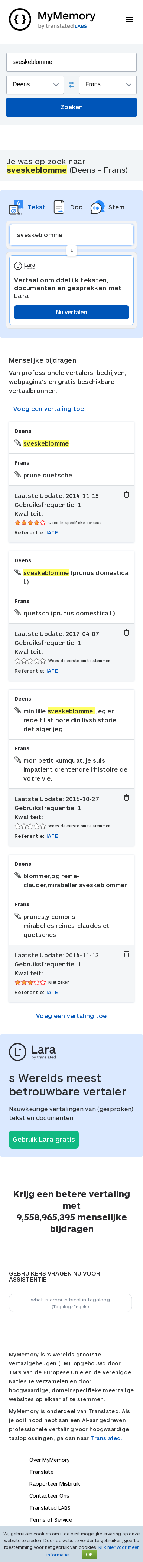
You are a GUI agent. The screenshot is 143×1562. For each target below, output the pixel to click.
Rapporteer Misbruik (54, 1483)
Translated (50, 1507)
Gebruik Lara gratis (44, 1139)
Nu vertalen (71, 312)
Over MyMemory (49, 1460)
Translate (41, 1472)
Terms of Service (50, 1519)
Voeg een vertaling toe (48, 408)
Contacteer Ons (49, 1495)
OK (89, 1554)
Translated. (107, 1438)
